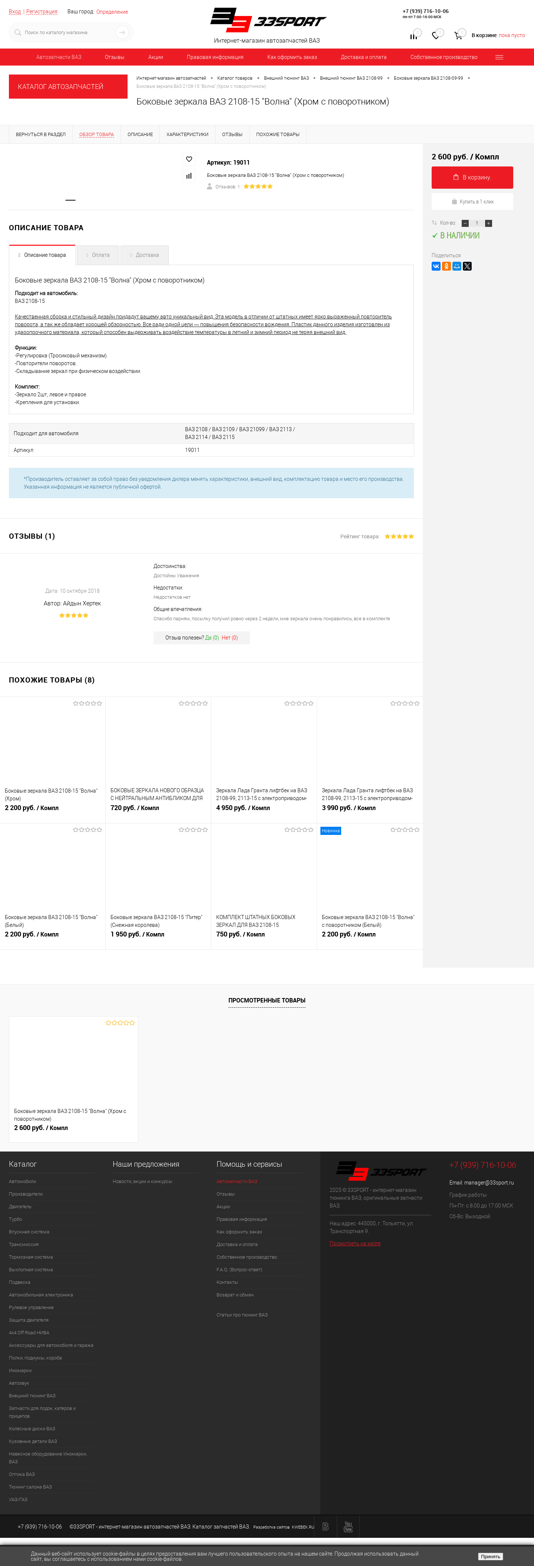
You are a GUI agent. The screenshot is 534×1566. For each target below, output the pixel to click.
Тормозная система (31, 1257)
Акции (155, 57)
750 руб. (264, 938)
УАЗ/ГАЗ (18, 1499)
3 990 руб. (370, 811)
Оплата (101, 255)
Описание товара (45, 255)
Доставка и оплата (364, 57)
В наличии (455, 235)
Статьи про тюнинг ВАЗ (242, 1315)
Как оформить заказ (292, 57)
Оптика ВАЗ (22, 1474)
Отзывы (115, 57)
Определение (112, 12)
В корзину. (472, 177)
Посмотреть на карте (355, 1243)
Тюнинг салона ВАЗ (30, 1487)
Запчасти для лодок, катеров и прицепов (42, 1412)
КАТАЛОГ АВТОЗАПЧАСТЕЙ (60, 86)
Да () (212, 638)
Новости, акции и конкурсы (142, 1181)
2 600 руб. (41, 1128)
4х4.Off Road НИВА (29, 1332)
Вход (15, 11)
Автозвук (19, 1383)
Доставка (147, 255)
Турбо (15, 1219)
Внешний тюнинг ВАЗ (32, 1395)
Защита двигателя (29, 1320)
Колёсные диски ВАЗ (32, 1428)
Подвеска (19, 1282)
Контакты (227, 1282)
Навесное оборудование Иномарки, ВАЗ (48, 1457)
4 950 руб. (264, 811)
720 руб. (158, 811)
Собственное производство (444, 57)
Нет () (230, 638)
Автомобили (22, 1181)
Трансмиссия (24, 1244)
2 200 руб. (52, 811)
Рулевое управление (31, 1307)
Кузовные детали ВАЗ (33, 1441)
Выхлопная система (31, 1269)
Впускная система (29, 1232)
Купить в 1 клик (472, 201)
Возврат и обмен (235, 1295)
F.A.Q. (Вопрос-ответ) (239, 1269)
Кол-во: (448, 222)
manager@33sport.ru (489, 1183)
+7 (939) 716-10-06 (426, 10)
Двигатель (20, 1206)
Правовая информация (215, 57)
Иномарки (20, 1370)
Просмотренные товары (267, 1000)
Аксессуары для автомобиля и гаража (51, 1345)
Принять (490, 1556)
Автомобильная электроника (41, 1295)
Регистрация (41, 11)
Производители (26, 1194)
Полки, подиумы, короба (35, 1358)
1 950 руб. (158, 938)
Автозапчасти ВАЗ (58, 57)
